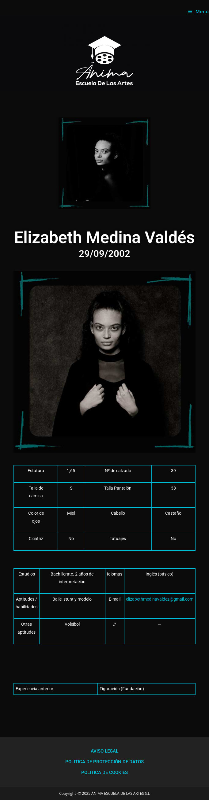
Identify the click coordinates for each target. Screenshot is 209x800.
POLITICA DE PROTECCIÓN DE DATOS (104, 762)
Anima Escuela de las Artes (45, 11)
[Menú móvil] (198, 11)
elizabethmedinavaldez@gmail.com (159, 599)
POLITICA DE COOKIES (104, 772)
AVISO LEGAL (104, 751)
